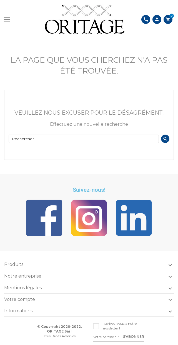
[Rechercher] (84, 139)
